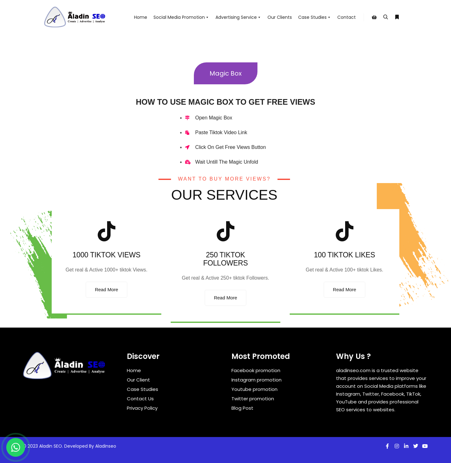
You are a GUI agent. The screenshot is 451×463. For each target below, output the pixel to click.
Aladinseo (105, 446)
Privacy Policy (142, 408)
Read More (106, 289)
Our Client (138, 379)
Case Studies (314, 17)
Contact (346, 17)
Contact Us (140, 398)
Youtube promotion (254, 389)
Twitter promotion (252, 398)
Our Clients (279, 17)
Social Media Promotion (181, 17)
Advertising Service (238, 17)
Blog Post (242, 408)
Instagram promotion (256, 379)
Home (140, 17)
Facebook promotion (255, 370)
